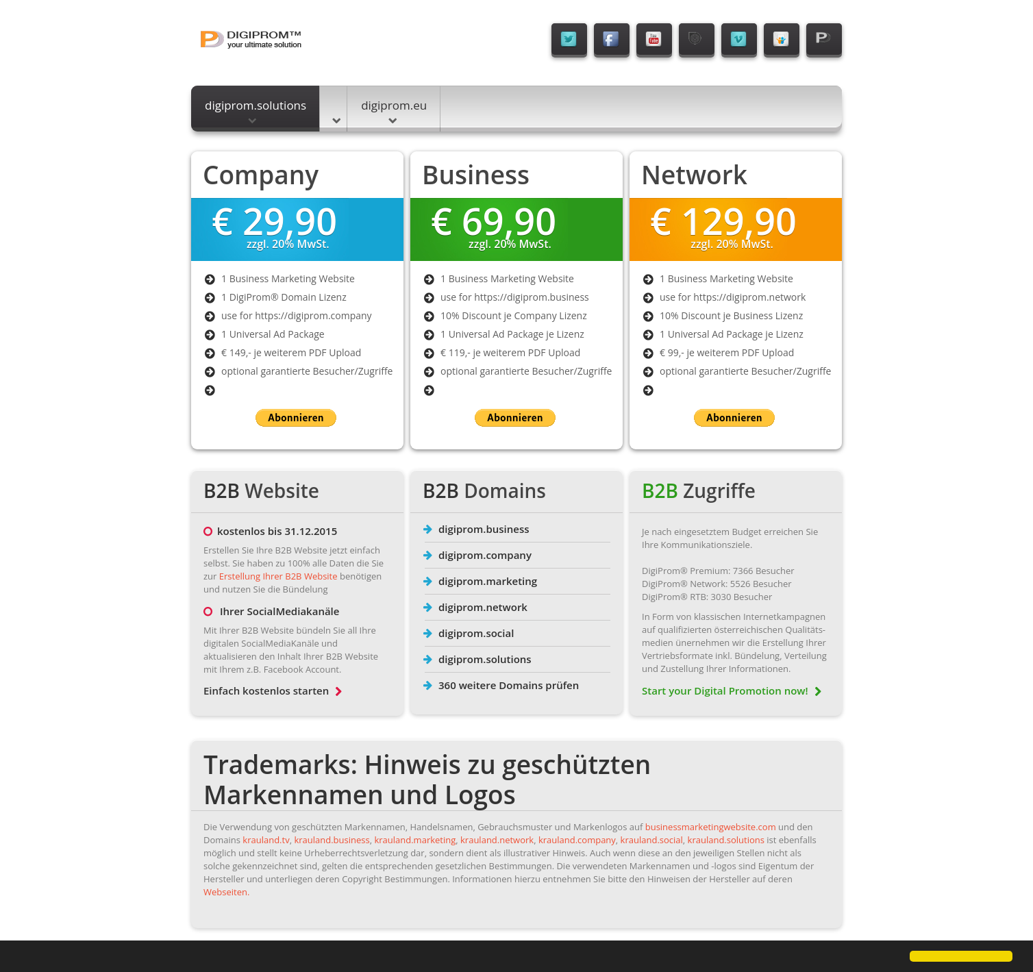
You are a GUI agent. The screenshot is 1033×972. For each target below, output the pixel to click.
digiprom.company (485, 555)
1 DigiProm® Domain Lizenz (284, 296)
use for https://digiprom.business (514, 296)
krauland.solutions (726, 840)
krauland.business (331, 840)
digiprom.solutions (255, 110)
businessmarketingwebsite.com (710, 827)
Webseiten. (226, 892)
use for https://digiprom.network (733, 296)
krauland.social (652, 840)
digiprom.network (482, 607)
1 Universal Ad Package (273, 333)
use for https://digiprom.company (296, 315)
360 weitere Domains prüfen (508, 685)
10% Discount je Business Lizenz (731, 315)
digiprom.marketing (487, 581)
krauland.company (577, 840)
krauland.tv (265, 840)
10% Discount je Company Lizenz (513, 315)
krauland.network (497, 840)
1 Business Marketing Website (288, 278)
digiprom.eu (394, 110)
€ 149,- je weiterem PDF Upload (291, 352)
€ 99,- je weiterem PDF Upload (727, 352)
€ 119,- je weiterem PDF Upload (510, 352)
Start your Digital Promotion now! (731, 690)
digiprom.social (476, 633)
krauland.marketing (415, 840)
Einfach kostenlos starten (272, 690)
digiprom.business (484, 529)
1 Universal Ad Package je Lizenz (512, 333)
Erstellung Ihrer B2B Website (278, 576)
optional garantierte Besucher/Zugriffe (307, 370)
